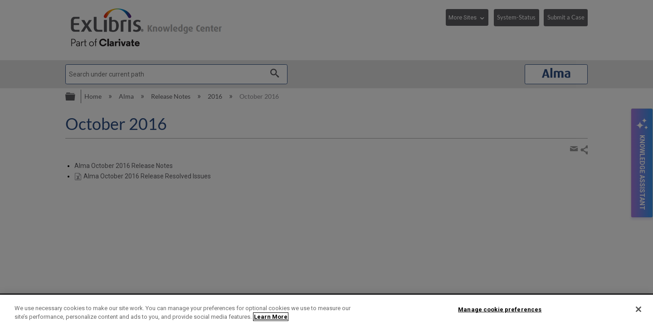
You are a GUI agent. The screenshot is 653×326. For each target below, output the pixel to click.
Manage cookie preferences (499, 309)
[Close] (638, 309)
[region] (326, 310)
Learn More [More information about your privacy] (271, 316)
